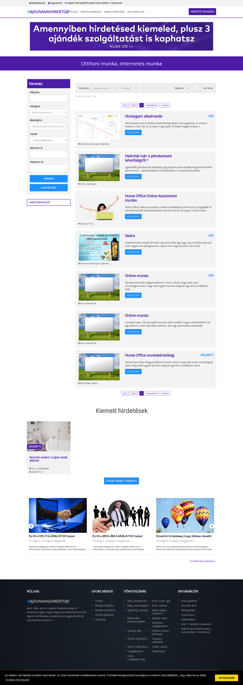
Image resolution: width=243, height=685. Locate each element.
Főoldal (73, 11)
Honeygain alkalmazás (143, 116)
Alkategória (36, 120)
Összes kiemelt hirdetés (121, 480)
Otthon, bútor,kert (137, 638)
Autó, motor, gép (161, 600)
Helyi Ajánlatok (135, 11)
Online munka (136, 275)
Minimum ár (36, 148)
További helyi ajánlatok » (203, 561)
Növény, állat (134, 630)
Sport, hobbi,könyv (137, 646)
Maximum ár (36, 161)
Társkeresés (158, 651)
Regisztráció (55, 2)
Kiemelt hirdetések (114, 11)
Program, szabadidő (157, 640)
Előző (134, 105)
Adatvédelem (188, 619)
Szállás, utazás (160, 646)
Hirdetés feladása (202, 11)
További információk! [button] (17, 679)
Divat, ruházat (159, 605)
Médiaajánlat (188, 610)
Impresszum (188, 614)
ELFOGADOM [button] (226, 678)
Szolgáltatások (135, 651)
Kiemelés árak (188, 605)
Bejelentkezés (37, 2)
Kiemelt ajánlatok (104, 614)
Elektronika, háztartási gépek (136, 620)
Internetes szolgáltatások (159, 624)
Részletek (133, 132)
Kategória (35, 106)
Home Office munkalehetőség (149, 355)
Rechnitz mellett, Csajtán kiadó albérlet (48, 459)
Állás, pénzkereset (137, 600)
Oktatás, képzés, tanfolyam (161, 632)
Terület (33, 134)
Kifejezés (35, 92)
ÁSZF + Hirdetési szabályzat (196, 624)
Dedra (130, 235)
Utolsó (165, 105)
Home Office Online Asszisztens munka (151, 198)
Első (125, 105)
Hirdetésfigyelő (39, 202)
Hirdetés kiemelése (91, 11)
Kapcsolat (100, 619)
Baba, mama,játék (137, 605)
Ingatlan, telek (159, 618)
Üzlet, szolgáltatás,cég (136, 657)
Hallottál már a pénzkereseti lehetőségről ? (148, 158)
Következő (152, 105)
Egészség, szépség (137, 610)
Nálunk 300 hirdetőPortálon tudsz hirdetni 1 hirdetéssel (93, 2)
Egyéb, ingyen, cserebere (159, 612)
